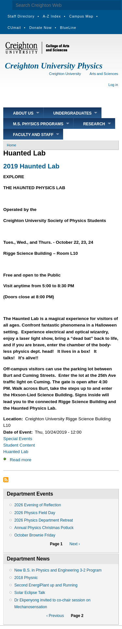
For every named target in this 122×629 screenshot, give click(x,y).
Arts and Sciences (103, 74)
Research (94, 124)
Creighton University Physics (53, 65)
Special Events (17, 438)
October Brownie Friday (34, 535)
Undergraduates (72, 113)
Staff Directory (20, 16)
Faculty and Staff (33, 134)
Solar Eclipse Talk (29, 592)
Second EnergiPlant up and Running (45, 585)
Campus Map (81, 16)
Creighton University (65, 74)
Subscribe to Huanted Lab (5, 479)
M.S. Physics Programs (38, 124)
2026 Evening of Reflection (37, 505)
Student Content (19, 445)
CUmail (14, 28)
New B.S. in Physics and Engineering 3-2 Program (58, 570)
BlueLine (68, 28)
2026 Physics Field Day (34, 513)
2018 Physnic (26, 577)
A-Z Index (52, 16)
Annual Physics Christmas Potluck (44, 527)
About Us (23, 113)
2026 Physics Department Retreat (43, 520)
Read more (20, 459)
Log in (113, 85)
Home (11, 145)
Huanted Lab (15, 451)
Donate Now (40, 28)
